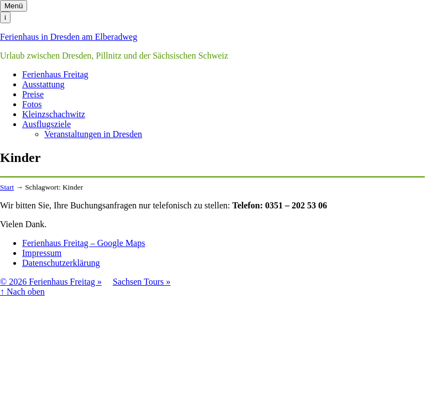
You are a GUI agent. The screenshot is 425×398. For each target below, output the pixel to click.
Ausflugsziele (46, 124)
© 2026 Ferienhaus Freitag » (51, 281)
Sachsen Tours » (141, 281)
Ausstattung (43, 84)
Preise (33, 94)
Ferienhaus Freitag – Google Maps (83, 243)
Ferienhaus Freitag (55, 74)
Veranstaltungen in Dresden (93, 134)
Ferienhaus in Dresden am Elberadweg (68, 36)
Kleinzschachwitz (53, 114)
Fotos (32, 104)
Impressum (41, 253)
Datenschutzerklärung (61, 263)
